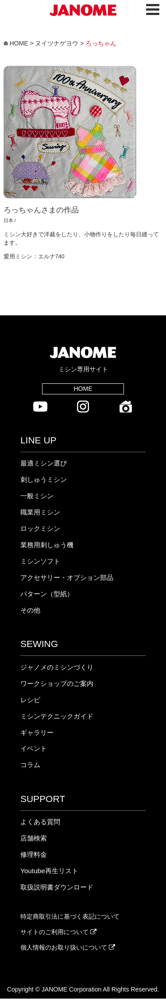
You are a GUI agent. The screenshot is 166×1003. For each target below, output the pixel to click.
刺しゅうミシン (43, 479)
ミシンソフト (40, 561)
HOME (82, 388)
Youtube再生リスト (49, 870)
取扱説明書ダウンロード (56, 887)
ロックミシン (40, 528)
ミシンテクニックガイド (56, 716)
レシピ (30, 700)
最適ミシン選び (43, 463)
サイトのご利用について (58, 931)
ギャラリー (37, 732)
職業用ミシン (40, 512)
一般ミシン (37, 496)
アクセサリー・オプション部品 (66, 577)
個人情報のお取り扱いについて (67, 947)
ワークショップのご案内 (56, 683)
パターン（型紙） (46, 594)
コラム (30, 764)
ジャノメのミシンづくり (56, 667)
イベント (33, 748)
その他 (30, 610)
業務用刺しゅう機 (46, 545)
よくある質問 (40, 821)
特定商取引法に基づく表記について (70, 916)
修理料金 (33, 854)
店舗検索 (33, 838)
